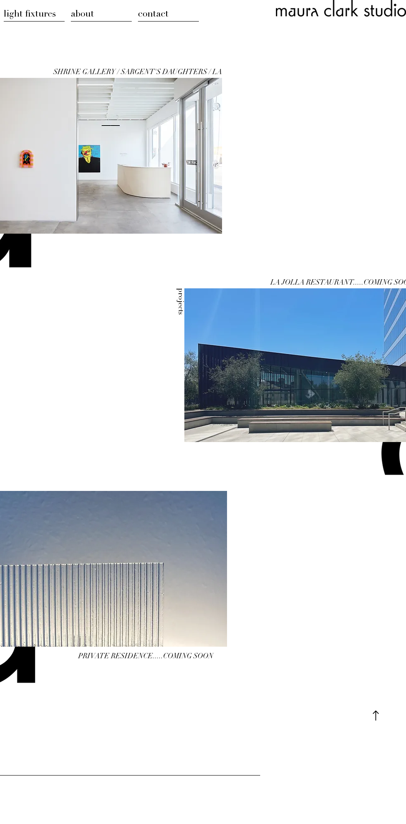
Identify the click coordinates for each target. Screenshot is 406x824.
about (82, 14)
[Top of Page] (375, 715)
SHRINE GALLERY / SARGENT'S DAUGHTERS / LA (137, 72)
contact (153, 14)
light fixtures (30, 14)
